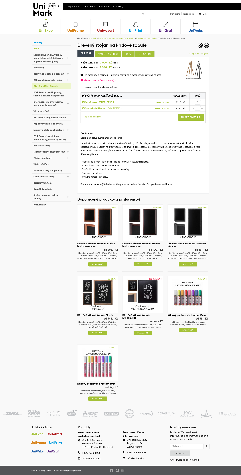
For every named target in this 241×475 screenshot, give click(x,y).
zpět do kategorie (198, 53)
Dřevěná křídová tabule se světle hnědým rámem (96, 245)
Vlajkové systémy (51, 158)
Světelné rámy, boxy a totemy (51, 151)
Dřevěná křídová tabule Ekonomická (136, 316)
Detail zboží (97, 264)
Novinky (51, 42)
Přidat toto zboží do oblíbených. (99, 80)
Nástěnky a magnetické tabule (51, 117)
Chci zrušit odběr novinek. (184, 459)
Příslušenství (51, 204)
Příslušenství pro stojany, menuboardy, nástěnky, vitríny (51, 138)
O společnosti (74, 6)
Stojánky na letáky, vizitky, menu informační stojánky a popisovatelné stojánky (51, 58)
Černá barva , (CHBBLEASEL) (98, 102)
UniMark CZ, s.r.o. (53, 470)
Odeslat (180, 453)
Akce (51, 48)
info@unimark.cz (91, 458)
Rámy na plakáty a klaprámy (51, 73)
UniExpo (37, 434)
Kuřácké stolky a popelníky (51, 170)
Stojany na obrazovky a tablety (51, 197)
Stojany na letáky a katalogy (51, 130)
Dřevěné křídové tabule (51, 86)
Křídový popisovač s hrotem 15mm (187, 315)
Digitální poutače (51, 188)
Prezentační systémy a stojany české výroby (116, 38)
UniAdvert (54, 434)
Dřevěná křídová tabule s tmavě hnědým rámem (141, 245)
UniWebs (37, 451)
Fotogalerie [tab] (144, 54)
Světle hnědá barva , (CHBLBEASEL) (102, 108)
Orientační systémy (51, 176)
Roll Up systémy (51, 145)
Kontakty (118, 6)
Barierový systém (51, 182)
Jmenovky (51, 67)
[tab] (194, 69)
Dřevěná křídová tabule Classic (95, 315)
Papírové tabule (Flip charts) (51, 123)
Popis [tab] (128, 54)
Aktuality (90, 6)
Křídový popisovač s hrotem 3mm (96, 383)
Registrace (188, 14)
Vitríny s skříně (51, 111)
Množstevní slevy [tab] (108, 54)
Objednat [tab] (86, 53)
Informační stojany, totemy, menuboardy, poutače (51, 103)
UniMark (92, 38)
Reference (104, 6)
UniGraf (53, 451)
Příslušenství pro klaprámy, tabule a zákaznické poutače (51, 94)
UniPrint (55, 443)
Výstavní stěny (51, 164)
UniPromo (38, 443)
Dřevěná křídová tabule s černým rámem (187, 245)
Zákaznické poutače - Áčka (51, 80)
